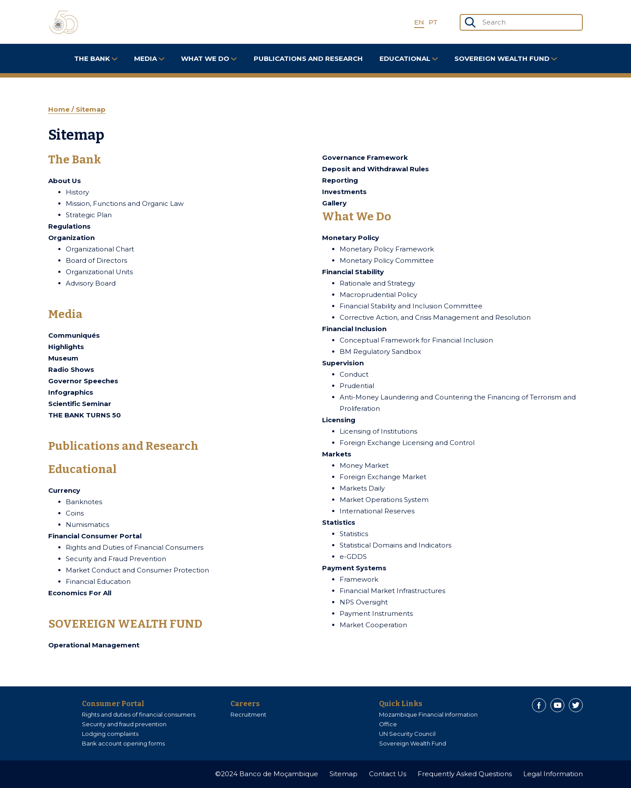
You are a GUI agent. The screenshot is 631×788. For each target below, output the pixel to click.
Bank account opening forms (123, 743)
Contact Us (387, 774)
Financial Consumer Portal (95, 536)
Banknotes (84, 502)
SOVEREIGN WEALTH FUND (505, 58)
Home (59, 109)
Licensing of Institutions (378, 431)
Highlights (66, 347)
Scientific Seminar (79, 403)
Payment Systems (354, 568)
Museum (63, 358)
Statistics (338, 522)
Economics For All (79, 593)
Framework (359, 579)
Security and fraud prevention (124, 724)
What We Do (209, 58)
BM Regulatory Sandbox (380, 351)
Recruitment (248, 714)
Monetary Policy (350, 237)
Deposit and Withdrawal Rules (375, 169)
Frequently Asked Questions (465, 774)
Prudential (357, 386)
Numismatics (87, 524)
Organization (71, 237)
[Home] (63, 22)
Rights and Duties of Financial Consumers (134, 547)
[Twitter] (576, 705)
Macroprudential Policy (378, 294)
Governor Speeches (83, 381)
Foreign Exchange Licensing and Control (407, 442)
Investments (344, 191)
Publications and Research (308, 58)
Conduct (354, 374)
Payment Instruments (376, 613)
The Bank (95, 58)
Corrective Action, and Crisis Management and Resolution (435, 317)
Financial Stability (353, 272)
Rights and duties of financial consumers (138, 714)
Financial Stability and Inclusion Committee (411, 306)
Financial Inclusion (354, 329)
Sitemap (91, 109)
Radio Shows (71, 369)
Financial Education (98, 581)
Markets (336, 454)
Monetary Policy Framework (387, 249)
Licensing (338, 420)
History (77, 192)
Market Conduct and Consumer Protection (137, 570)
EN (419, 22)
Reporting (340, 180)
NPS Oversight (364, 602)
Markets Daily (362, 488)
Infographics (70, 392)
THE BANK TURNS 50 (84, 415)
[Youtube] (557, 705)
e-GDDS (353, 556)
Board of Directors (96, 260)
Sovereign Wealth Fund (412, 743)
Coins (75, 513)
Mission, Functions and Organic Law (125, 203)
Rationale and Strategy (377, 283)
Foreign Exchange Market (383, 477)
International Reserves (377, 511)
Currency (64, 490)
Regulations (69, 226)
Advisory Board (91, 283)
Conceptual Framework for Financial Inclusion (416, 340)
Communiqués (74, 335)
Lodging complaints (110, 733)
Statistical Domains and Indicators (395, 545)
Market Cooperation (373, 625)
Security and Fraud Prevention (116, 559)
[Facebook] (539, 705)
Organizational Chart (100, 249)
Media (149, 58)
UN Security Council (407, 733)
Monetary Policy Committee (387, 260)
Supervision (343, 363)
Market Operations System (384, 499)
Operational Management (93, 645)
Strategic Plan (89, 215)
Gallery (334, 203)
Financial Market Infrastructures (392, 591)
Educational (408, 58)
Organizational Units (99, 272)
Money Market (364, 465)
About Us (64, 181)
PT (433, 22)
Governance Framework (365, 157)
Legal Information (553, 774)
